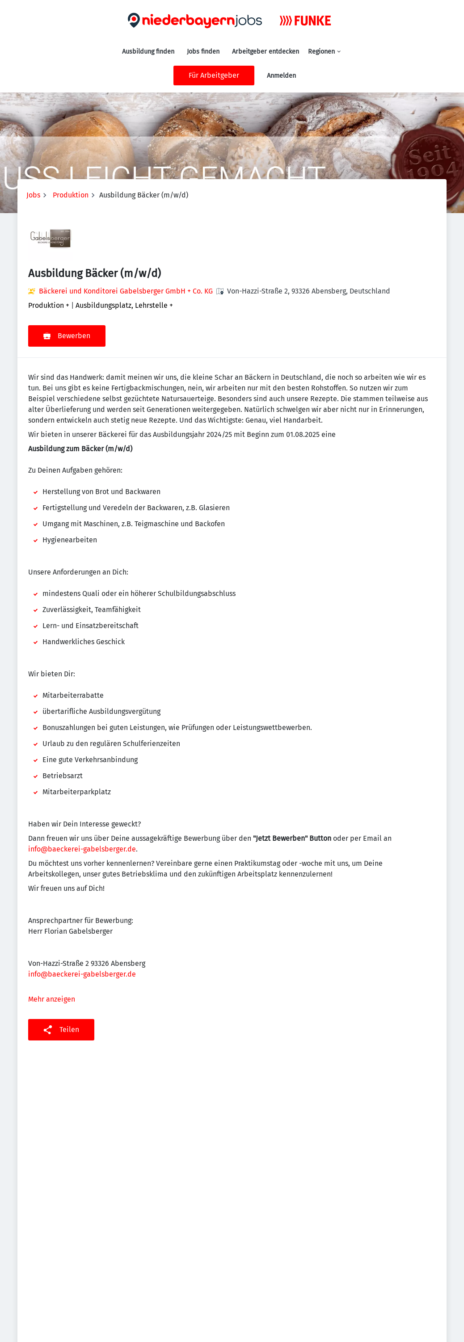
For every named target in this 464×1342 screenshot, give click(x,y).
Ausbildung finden (148, 51)
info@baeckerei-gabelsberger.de (82, 849)
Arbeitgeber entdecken (265, 51)
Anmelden (281, 76)
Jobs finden (203, 51)
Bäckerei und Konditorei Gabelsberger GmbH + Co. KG (126, 291)
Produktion (71, 195)
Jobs (33, 195)
